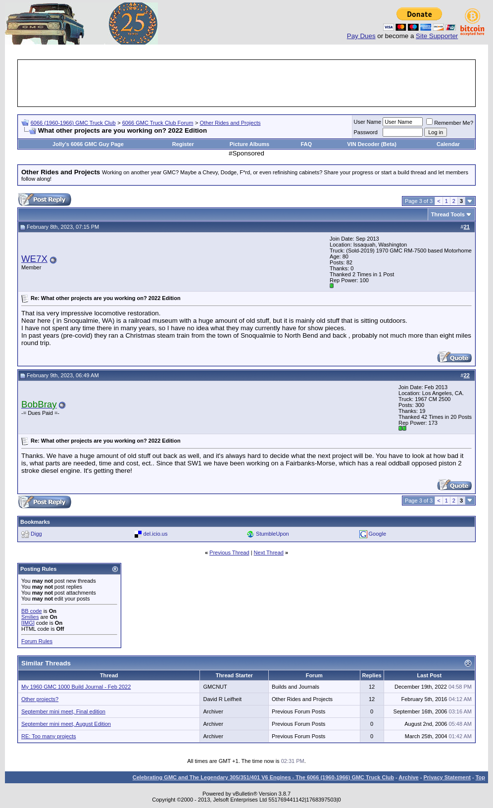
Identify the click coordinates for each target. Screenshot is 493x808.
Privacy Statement (446, 777)
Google (377, 534)
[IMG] (28, 623)
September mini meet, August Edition (66, 724)
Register (183, 144)
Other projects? (39, 699)
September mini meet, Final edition (63, 711)
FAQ (306, 144)
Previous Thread (229, 553)
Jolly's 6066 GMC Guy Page (88, 144)
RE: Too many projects (48, 736)
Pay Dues (361, 36)
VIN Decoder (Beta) (371, 144)
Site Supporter (437, 36)
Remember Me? (449, 123)
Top (480, 777)
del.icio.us (156, 534)
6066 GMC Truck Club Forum (158, 123)
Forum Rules (36, 641)
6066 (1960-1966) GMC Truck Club (73, 123)
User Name (368, 122)
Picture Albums (249, 144)
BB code (31, 611)
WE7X (34, 258)
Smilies (30, 617)
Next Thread (269, 553)
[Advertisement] (246, 83)
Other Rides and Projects (230, 123)
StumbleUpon (272, 534)
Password (366, 132)
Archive (408, 777)
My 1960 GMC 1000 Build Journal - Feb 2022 (76, 687)
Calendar (448, 144)
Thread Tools (448, 214)
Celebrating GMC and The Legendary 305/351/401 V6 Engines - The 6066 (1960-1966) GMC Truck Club (263, 777)
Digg (36, 534)
